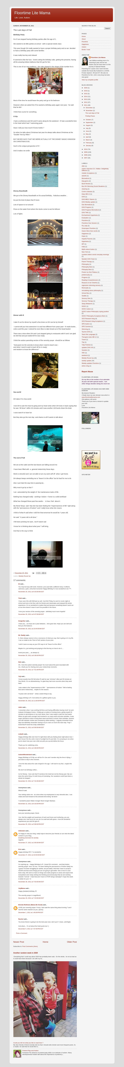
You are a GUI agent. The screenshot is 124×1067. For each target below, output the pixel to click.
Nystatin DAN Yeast (88, 259)
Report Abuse (87, 372)
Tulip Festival (86, 345)
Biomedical (85, 178)
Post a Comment (21, 933)
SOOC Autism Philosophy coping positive (95, 311)
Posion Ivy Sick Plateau (89, 272)
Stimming (85, 329)
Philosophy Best (87, 267)
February (89, 143)
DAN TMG (85, 212)
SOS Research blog (88, 318)
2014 (86, 96)
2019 (86, 91)
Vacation (84, 350)
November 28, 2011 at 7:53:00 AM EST (31, 882)
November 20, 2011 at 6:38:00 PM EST (31, 655)
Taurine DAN (86, 332)
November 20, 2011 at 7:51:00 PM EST (31, 670)
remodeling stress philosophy (91, 290)
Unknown (21, 831)
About (84, 39)
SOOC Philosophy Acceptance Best (93, 316)
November (89, 110)
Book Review (86, 183)
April (87, 137)
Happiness (85, 44)
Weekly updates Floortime (90, 363)
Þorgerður (22, 621)
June (87, 131)
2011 (86, 105)
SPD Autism (86, 324)
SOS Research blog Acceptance (92, 321)
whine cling (85, 366)
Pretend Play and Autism (30, 1050)
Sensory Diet (86, 298)
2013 (86, 99)
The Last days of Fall (92, 113)
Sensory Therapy (87, 301)
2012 (86, 102)
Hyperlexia (85, 241)
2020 (86, 88)
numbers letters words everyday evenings (95, 254)
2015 (86, 93)
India (83, 246)
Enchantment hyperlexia (90, 215)
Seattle (84, 296)
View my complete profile (90, 80)
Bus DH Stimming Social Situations (93, 186)
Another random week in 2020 (25, 953)
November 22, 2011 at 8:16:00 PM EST (31, 803)
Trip (83, 342)
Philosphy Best (86, 269)
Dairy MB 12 (86, 194)
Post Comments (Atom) (30, 946)
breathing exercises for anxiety (28, 838)
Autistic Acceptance (88, 173)
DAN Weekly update (88, 202)
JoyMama (21, 888)
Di (19, 584)
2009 (86, 152)
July (87, 128)
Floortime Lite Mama (32, 13)
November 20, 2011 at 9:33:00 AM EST (31, 591)
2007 (86, 158)
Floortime (85, 41)
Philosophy (85, 264)
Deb (19, 662)
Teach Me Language (88, 334)
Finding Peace (90, 116)
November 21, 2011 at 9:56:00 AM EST (31, 727)
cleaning (84, 189)
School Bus (85, 293)
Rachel (20, 919)
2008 (86, 155)
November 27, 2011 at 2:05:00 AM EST (31, 842)
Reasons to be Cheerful (89, 282)
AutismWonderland (25, 754)
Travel (84, 339)
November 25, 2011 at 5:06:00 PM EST (31, 824)
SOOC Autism (86, 309)
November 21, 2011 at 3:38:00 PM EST (31, 748)
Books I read (86, 49)
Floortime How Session (89, 223)
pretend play (86, 275)
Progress (85, 277)
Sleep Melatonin (87, 303)
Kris (19, 849)
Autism (84, 47)
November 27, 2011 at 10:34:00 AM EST (31, 855)
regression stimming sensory (91, 285)
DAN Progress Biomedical (90, 210)
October (88, 119)
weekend (85, 355)
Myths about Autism (88, 249)
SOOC (84, 306)
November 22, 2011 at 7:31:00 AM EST (31, 781)
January (88, 145)
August (88, 125)
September (89, 122)
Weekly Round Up (25, 576)
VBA (83, 353)
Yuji (19, 676)
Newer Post (18, 942)
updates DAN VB (87, 347)
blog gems (85, 181)
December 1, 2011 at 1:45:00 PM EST (30, 912)
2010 (86, 149)
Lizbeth (21, 734)
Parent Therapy (87, 261)
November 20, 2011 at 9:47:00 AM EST (31, 614)
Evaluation (85, 218)
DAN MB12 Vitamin (88, 199)
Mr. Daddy (22, 635)
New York (85, 252)
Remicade (85, 288)
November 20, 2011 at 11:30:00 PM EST (31, 700)
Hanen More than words (90, 231)
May (87, 134)
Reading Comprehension (90, 280)
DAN (83, 197)
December (89, 107)
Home (45, 942)
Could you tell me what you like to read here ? (28, 1043)
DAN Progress (86, 207)
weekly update (86, 360)
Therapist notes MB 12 (89, 337)
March (88, 140)
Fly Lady (84, 226)
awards (84, 176)
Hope (83, 236)
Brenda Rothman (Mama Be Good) (30, 905)
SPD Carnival (86, 326)
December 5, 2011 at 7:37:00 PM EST (30, 929)
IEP (83, 244)
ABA (83, 166)
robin (20, 707)
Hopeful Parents (87, 239)
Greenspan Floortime (89, 228)
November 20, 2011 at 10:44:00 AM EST (31, 628)
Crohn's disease (87, 191)
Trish (20, 598)
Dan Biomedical (87, 204)
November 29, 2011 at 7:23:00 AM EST (31, 898)
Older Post (72, 942)
